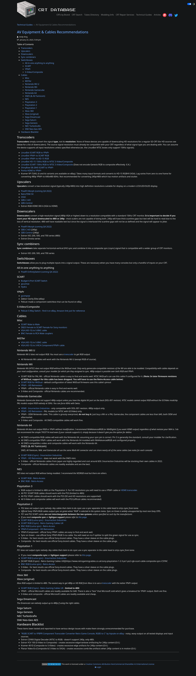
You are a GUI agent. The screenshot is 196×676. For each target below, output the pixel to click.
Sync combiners (28, 57)
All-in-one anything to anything (39, 63)
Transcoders (26, 48)
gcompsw (25, 295)
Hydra (24, 286)
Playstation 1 (31, 108)
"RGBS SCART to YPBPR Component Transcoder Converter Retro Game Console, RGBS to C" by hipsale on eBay (72, 633)
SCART (28, 66)
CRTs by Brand (63, 14)
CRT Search (77, 14)
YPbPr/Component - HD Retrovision (37, 529)
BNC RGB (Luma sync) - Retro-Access (38, 526)
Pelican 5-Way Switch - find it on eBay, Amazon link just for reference (53, 310)
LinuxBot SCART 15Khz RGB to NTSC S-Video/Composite (47, 164)
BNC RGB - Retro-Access (32, 481)
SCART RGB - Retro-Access (33, 478)
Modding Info (107, 14)
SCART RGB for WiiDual (31, 382)
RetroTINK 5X (27, 194)
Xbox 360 (29, 111)
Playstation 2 (31, 105)
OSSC (23, 197)
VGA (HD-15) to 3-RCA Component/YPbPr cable (42, 345)
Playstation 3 (31, 102)
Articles (157, 14)
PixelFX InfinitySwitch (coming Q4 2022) (39, 271)
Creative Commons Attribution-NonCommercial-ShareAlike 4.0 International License (120, 664)
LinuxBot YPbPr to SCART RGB (35, 155)
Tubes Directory (91, 14)
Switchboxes (27, 60)
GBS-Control (26, 203)
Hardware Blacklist (29, 132)
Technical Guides (144, 14)
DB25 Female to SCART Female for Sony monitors (44, 327)
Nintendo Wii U (32, 84)
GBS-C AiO (26, 200)
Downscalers (27, 54)
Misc (27, 78)
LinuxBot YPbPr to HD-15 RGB (35, 158)
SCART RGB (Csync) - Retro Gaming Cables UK (42, 523)
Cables (24, 75)
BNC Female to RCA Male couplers (37, 333)
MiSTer (28, 81)
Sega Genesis (31, 123)
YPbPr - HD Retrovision (31, 385)
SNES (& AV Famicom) (35, 96)
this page (82, 517)
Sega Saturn (30, 120)
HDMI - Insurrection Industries (35, 408)
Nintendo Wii (31, 87)
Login (98, 667)
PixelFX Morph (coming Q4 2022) (36, 191)
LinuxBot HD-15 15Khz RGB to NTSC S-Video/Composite (47, 161)
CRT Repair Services (125, 14)
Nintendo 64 (31, 93)
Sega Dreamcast (32, 117)
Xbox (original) (31, 114)
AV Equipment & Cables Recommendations (52, 32)
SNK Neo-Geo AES (33, 129)
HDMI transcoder (129, 490)
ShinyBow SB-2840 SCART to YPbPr (37, 167)
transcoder (69, 354)
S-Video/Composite (34, 72)
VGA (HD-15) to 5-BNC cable (34, 330)
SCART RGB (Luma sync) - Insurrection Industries (43, 520)
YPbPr (28, 69)
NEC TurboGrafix (32, 126)
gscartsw (25, 283)
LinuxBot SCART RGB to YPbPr (35, 152)
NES (27, 99)
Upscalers (25, 51)
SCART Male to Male (30, 324)
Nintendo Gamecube (34, 90)
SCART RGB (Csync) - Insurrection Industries (41, 455)
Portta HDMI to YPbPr (31, 170)
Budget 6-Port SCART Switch (34, 280)
